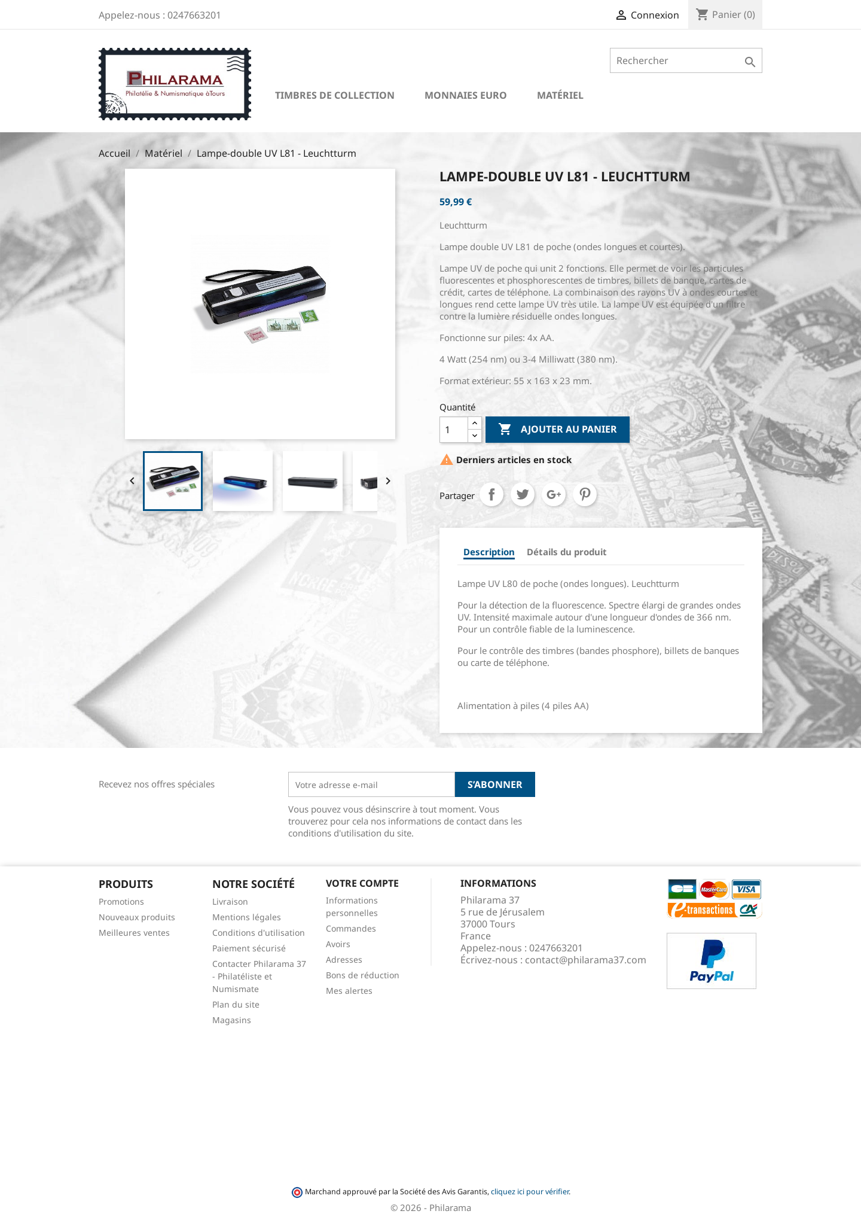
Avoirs (338, 944)
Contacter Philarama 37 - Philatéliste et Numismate (259, 976)
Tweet (523, 494)
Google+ (554, 494)
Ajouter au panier (557, 429)
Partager (491, 494)
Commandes (351, 928)
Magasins (231, 1020)
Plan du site (235, 1004)
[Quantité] (453, 429)
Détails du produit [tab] (567, 552)
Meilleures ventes (134, 932)
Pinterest (585, 494)
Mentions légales (246, 917)
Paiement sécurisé (249, 948)
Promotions (121, 901)
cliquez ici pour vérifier (530, 1192)
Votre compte (362, 883)
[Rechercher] (686, 60)
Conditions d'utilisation (258, 932)
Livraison (230, 901)
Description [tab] (489, 552)
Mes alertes (349, 990)
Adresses (344, 959)
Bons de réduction (362, 975)
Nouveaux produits (137, 917)
